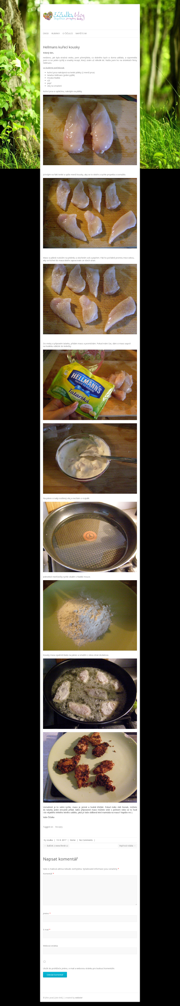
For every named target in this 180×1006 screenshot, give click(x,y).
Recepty (59, 826)
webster (79, 997)
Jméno (47, 913)
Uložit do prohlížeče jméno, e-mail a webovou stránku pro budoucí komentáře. (79, 968)
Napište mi (81, 33)
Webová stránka (50, 945)
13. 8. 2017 (61, 840)
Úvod (46, 33)
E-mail (46, 929)
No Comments (86, 840)
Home (73, 840)
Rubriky (55, 33)
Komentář (48, 873)
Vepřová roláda (127, 845)
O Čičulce (68, 33)
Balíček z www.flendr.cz (56, 845)
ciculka (50, 840)
